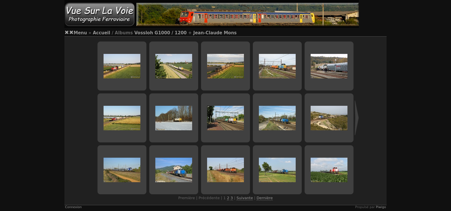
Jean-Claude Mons (215, 32)
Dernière (265, 198)
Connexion (73, 207)
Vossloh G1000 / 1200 (160, 32)
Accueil (101, 32)
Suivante (244, 198)
